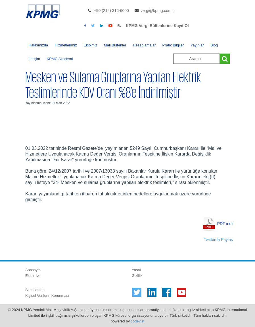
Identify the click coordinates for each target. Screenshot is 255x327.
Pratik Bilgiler (173, 45)
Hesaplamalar (144, 45)
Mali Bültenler (115, 45)
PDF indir (225, 223)
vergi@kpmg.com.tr (158, 10)
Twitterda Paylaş (218, 239)
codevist (138, 321)
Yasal (136, 270)
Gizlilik (137, 275)
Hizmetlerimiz (66, 45)
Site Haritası (35, 290)
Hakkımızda (38, 45)
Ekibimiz (90, 45)
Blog (214, 45)
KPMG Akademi (60, 59)
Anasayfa (33, 270)
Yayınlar (197, 45)
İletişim (34, 59)
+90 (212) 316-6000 (111, 10)
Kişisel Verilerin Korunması (47, 295)
